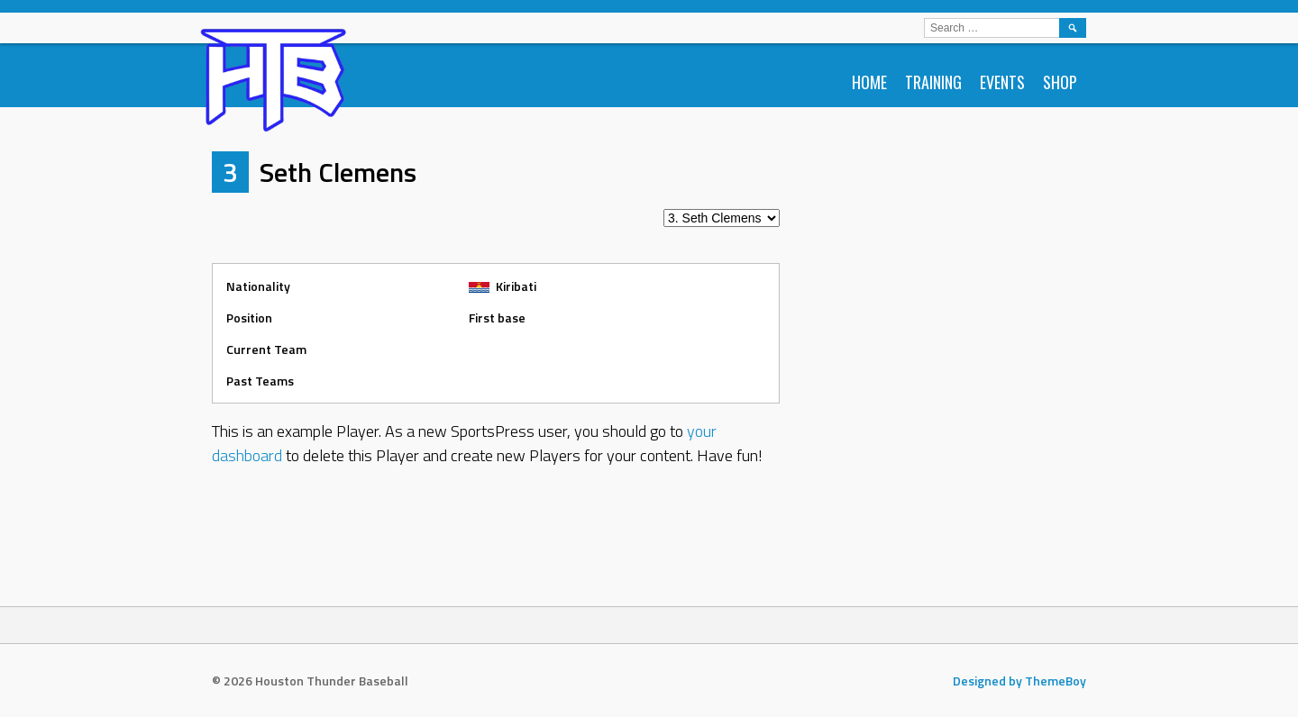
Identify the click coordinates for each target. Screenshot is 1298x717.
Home (869, 82)
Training (933, 82)
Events (1002, 82)
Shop (1060, 82)
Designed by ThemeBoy (1019, 680)
